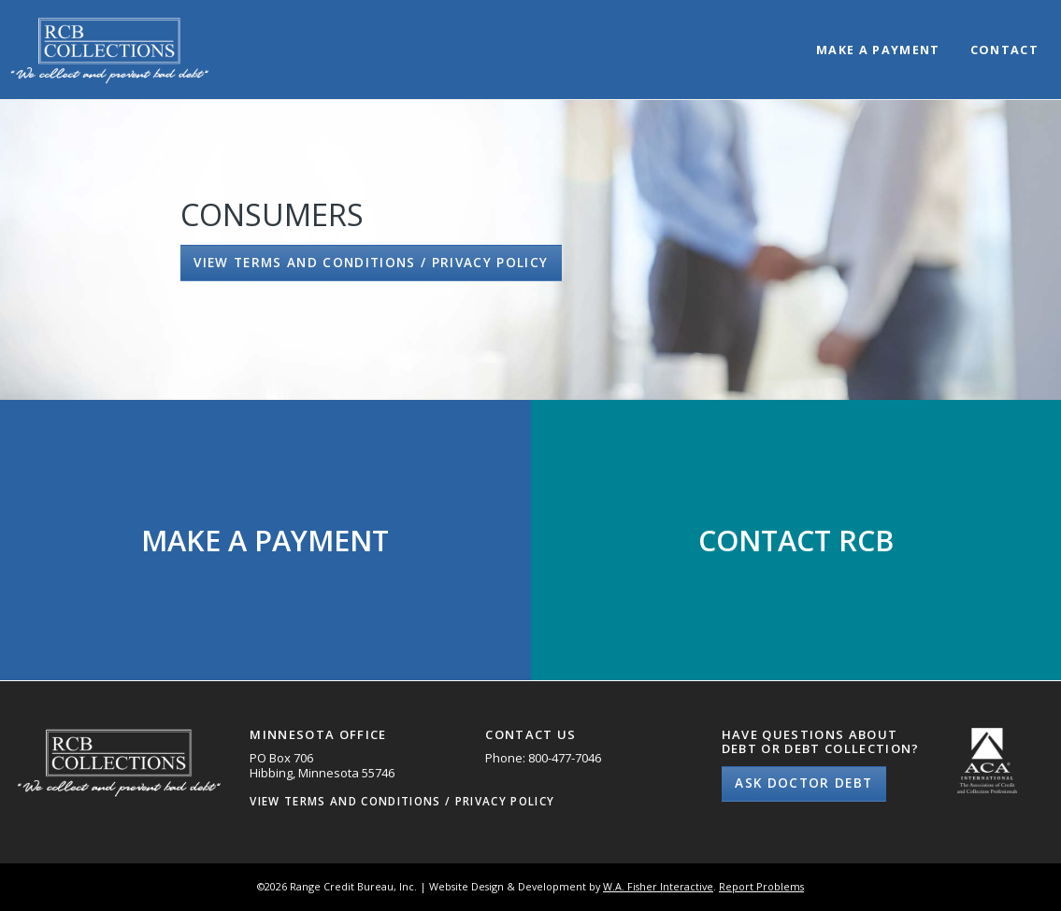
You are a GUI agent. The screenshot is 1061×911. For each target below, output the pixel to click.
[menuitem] (878, 34)
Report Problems (761, 886)
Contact (1004, 51)
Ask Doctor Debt (803, 783)
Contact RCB (796, 540)
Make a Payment (878, 51)
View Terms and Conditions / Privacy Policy (371, 262)
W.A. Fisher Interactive (658, 886)
